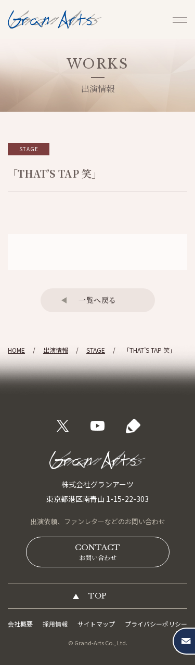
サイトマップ (96, 623)
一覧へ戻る (97, 300)
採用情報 (55, 623)
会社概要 (20, 623)
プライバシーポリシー (156, 623)
